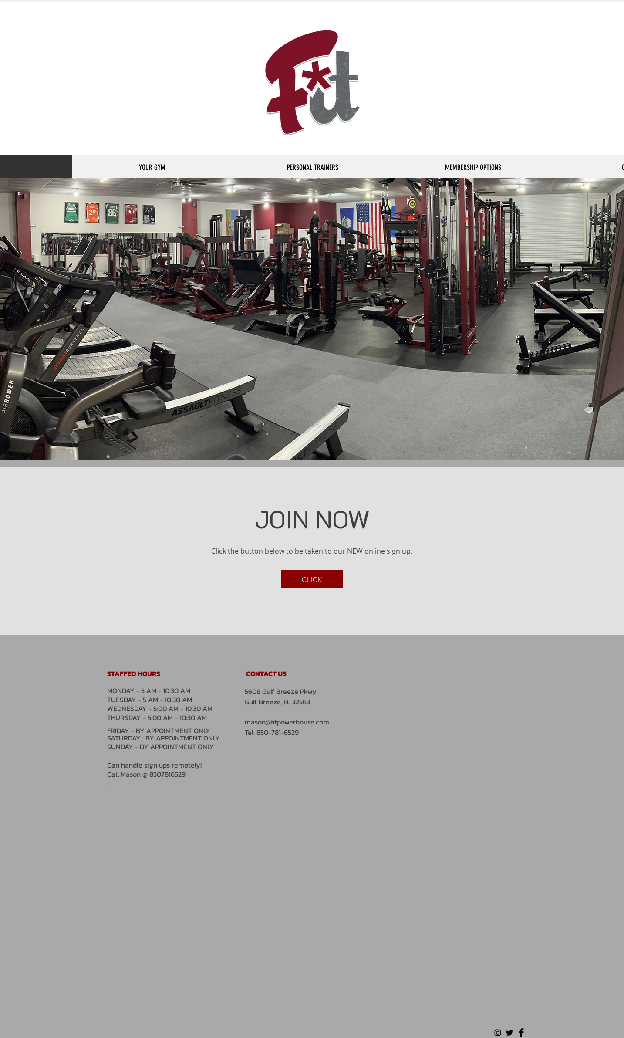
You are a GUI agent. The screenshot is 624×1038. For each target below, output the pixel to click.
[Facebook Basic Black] (521, 1032)
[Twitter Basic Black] (509, 1032)
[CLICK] (312, 579)
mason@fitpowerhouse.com (287, 722)
